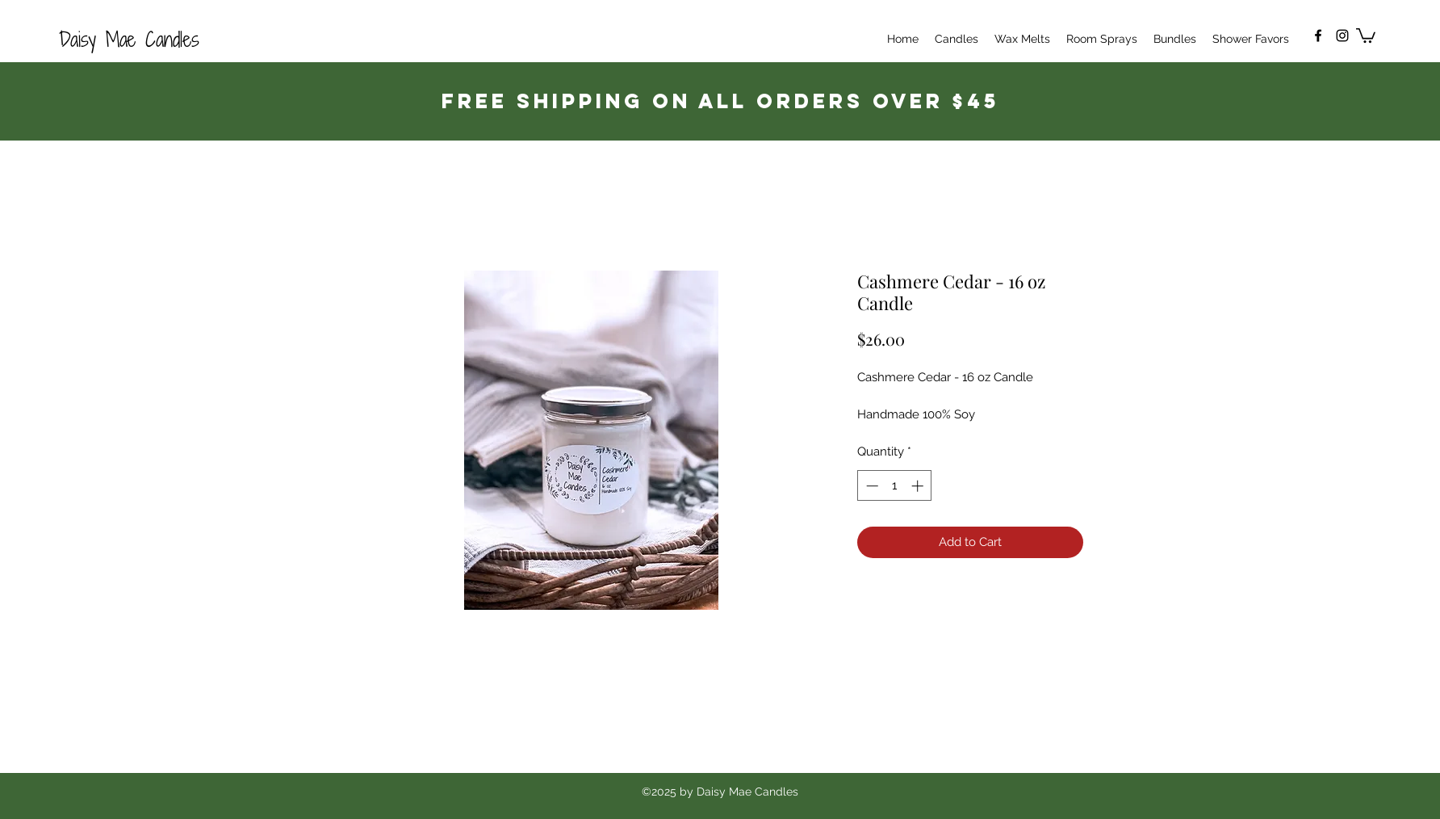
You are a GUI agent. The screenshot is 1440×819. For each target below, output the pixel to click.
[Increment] (919, 486)
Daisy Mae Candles (129, 39)
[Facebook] (1318, 35)
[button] (1365, 35)
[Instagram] (1342, 35)
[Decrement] (870, 486)
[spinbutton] (894, 486)
